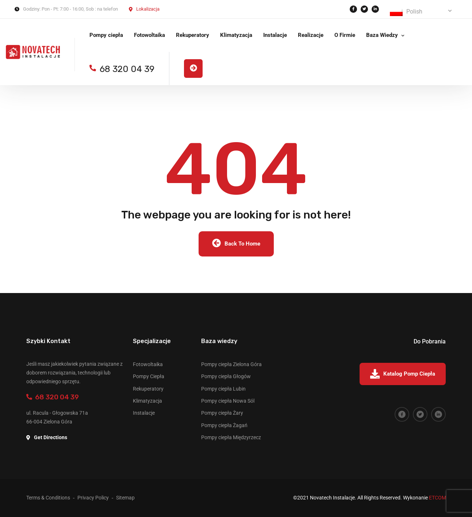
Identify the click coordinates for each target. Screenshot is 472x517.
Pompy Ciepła (148, 376)
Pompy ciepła (106, 35)
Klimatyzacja (236, 35)
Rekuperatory (192, 35)
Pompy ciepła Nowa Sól (227, 401)
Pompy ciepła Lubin (223, 389)
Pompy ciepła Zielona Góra (231, 364)
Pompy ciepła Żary (222, 413)
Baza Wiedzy (382, 35)
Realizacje (310, 35)
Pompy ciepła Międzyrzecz (231, 437)
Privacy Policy (93, 498)
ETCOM (437, 498)
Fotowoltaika (149, 35)
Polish (406, 12)
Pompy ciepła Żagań (224, 425)
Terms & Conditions (48, 498)
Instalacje (275, 35)
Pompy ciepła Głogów (226, 376)
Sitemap (125, 498)
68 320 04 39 (52, 397)
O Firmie (344, 35)
